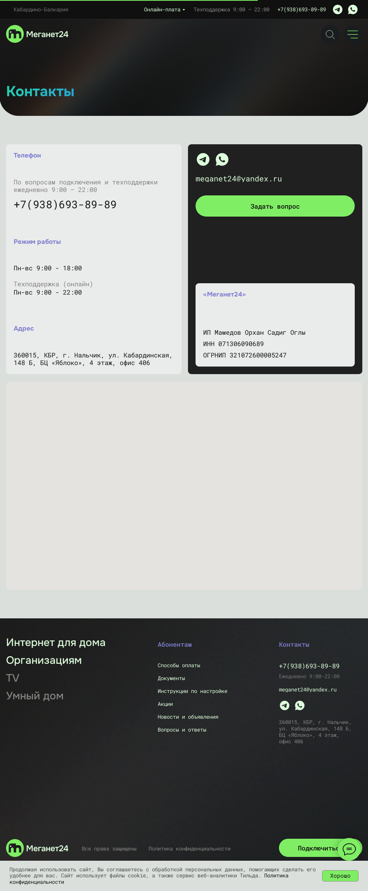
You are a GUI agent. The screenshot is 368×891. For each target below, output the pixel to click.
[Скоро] (36, 696)
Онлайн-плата (162, 9)
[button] (275, 206)
